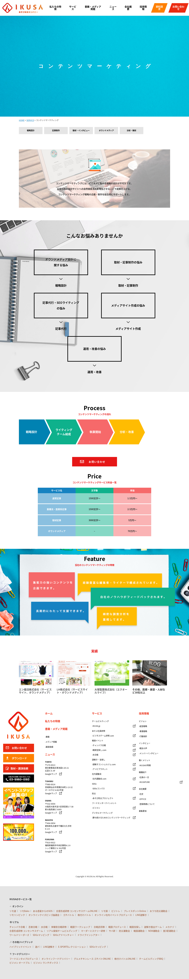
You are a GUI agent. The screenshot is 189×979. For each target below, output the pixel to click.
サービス (72, 8)
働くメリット (144, 760)
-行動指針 (143, 736)
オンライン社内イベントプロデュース (113, 914)
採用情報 (143, 8)
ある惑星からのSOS (42, 911)
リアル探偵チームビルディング (62, 930)
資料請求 (159, 8)
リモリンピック (17, 914)
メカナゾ (169, 926)
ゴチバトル (68, 914)
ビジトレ (115, 911)
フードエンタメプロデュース (23, 958)
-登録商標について (147, 804)
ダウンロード (19, 758)
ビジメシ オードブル (19, 962)
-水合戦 (95, 754)
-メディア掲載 (51, 741)
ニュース (113, 8)
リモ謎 (12, 911)
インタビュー (144, 743)
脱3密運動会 (169, 930)
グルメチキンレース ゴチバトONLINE (92, 958)
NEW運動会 (154, 930)
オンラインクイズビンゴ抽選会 (44, 914)
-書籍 (47, 736)
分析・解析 (131, 130)
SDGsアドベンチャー (63, 934)
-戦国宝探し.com (99, 750)
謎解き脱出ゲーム (153, 926)
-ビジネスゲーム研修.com (103, 735)
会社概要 (128, 8)
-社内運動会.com (99, 778)
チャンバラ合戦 (17, 926)
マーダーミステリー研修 (93, 930)
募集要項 (142, 811)
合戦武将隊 (99, 926)
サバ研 (112, 930)
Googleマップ (51, 774)
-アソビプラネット (100, 769)
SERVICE (30, 120)
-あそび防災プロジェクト (102, 798)
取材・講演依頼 (19, 768)
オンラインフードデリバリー (56, 958)
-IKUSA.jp (96, 726)
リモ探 (104, 911)
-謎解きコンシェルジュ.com (104, 764)
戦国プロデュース (117, 926)
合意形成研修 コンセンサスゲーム (26, 930)
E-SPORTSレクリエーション (72, 946)
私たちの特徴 (55, 8)
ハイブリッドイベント (20, 946)
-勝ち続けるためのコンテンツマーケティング (111, 817)
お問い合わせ (178, 8)
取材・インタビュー (81, 130)
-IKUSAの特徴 (145, 765)
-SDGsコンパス (98, 788)
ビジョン (142, 721)
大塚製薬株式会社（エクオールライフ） (110, 690)
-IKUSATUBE (144, 782)
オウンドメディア (106, 130)
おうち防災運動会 (158, 911)
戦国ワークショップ (80, 926)
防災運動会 (124, 930)
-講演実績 (49, 746)
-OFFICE (142, 799)
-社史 (141, 794)
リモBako (24, 911)
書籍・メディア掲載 (93, 8)
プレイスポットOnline (135, 911)
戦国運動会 (139, 930)
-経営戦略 (143, 726)
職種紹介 (142, 772)
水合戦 (44, 926)
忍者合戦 (33, 926)
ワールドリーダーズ (19, 934)
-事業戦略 (143, 731)
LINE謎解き (141, 914)
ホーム (49, 713)
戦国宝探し (134, 926)
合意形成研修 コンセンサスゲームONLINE (76, 911)
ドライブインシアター (88, 934)
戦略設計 (30, 130)
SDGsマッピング (41, 934)
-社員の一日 (144, 777)
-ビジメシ (96, 807)
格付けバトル (84, 914)
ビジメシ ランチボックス (45, 962)
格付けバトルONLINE (124, 958)
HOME (21, 120)
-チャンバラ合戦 (99, 745)
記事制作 (56, 130)
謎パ (37, 946)
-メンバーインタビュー (148, 753)
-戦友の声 (143, 748)
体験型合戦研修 (59, 926)
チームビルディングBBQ (151, 958)
